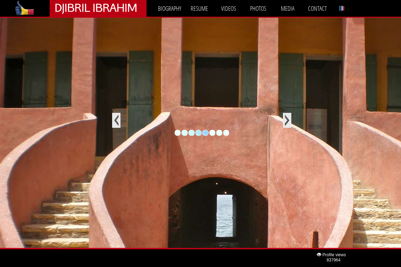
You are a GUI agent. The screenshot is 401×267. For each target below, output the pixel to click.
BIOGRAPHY (169, 8)
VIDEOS (228, 8)
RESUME (199, 8)
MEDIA (287, 8)
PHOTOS (258, 8)
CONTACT (317, 8)
